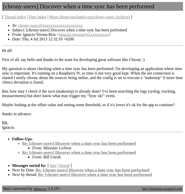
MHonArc (40, 189)
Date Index (38, 17)
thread (64, 165)
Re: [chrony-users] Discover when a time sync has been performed (79, 143)
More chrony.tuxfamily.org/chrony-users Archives (89, 17)
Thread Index (15, 17)
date (53, 165)
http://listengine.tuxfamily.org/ (162, 188)
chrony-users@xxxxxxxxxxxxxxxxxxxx (50, 25)
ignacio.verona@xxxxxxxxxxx (84, 34)
